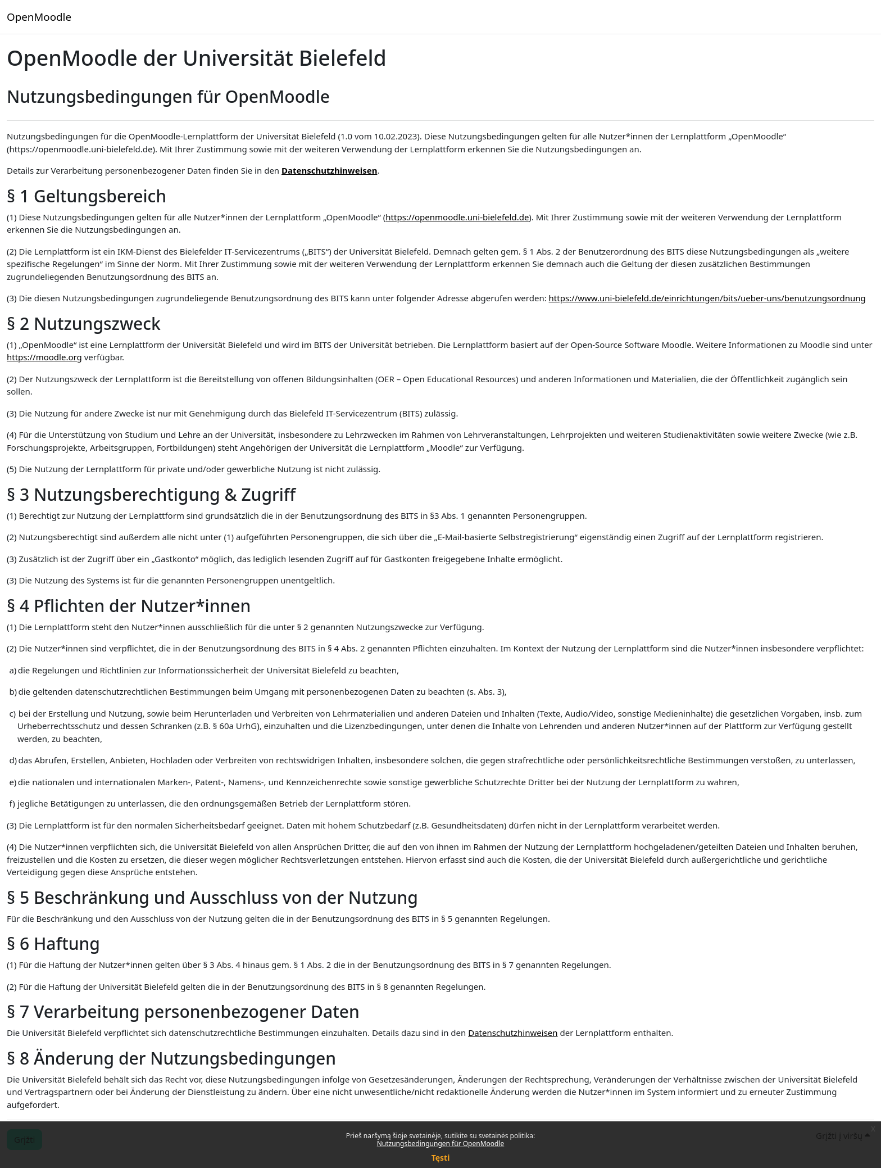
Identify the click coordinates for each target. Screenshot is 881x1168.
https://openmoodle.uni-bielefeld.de (457, 217)
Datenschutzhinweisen (329, 170)
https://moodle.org (44, 357)
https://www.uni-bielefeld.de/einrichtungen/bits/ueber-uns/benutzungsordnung (707, 298)
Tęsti (441, 1157)
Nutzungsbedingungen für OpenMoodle (441, 1143)
